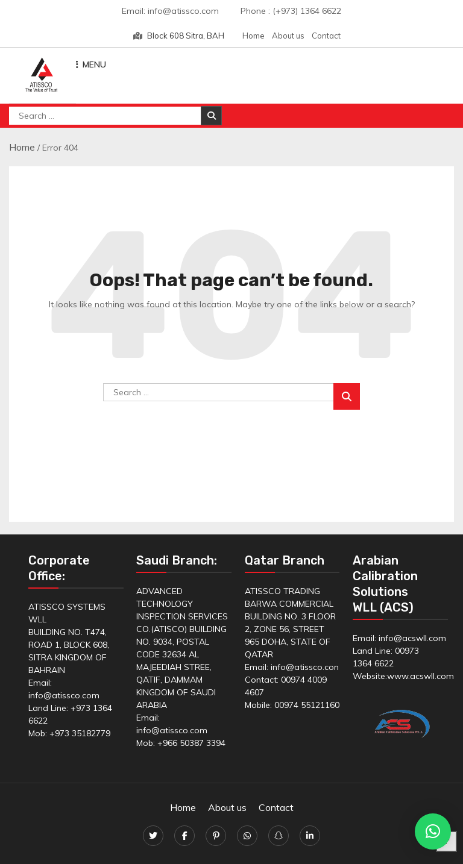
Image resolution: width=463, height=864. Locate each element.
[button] (433, 831)
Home (253, 35)
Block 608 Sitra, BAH (178, 35)
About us (288, 35)
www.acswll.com (420, 676)
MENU (91, 64)
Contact (326, 35)
